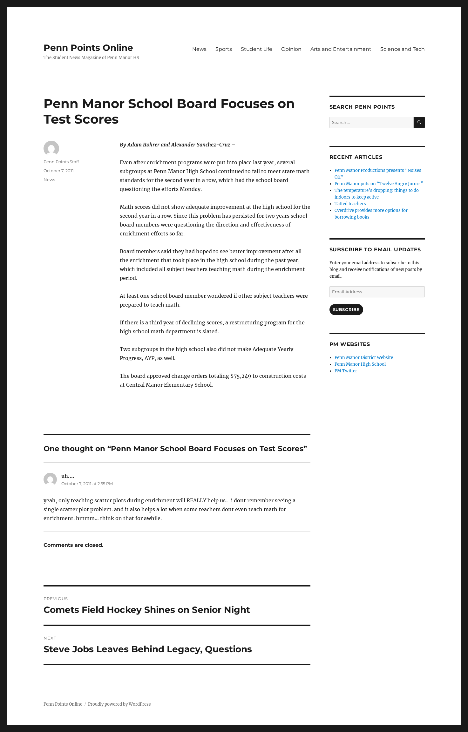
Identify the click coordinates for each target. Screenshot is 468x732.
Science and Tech (402, 49)
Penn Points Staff (61, 161)
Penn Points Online (88, 47)
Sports (223, 49)
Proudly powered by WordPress (119, 704)
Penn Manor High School (360, 364)
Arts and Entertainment (340, 49)
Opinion (291, 49)
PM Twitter (346, 371)
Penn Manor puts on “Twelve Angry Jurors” (379, 183)
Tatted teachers (350, 204)
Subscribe (346, 309)
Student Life (256, 49)
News (199, 49)
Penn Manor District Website (364, 357)
